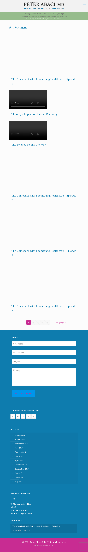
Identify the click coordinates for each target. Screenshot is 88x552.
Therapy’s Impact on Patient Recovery (34, 114)
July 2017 (18, 473)
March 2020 (20, 439)
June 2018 (19, 456)
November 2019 (21, 443)
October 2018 (20, 452)
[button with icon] (12, 416)
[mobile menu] (84, 5)
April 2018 (19, 460)
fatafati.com (49, 545)
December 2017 (21, 465)
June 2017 (19, 477)
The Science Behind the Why (28, 144)
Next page (60, 322)
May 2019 (19, 448)
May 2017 (18, 481)
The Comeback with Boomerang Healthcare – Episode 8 (36, 526)
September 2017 (21, 469)
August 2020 (20, 435)
